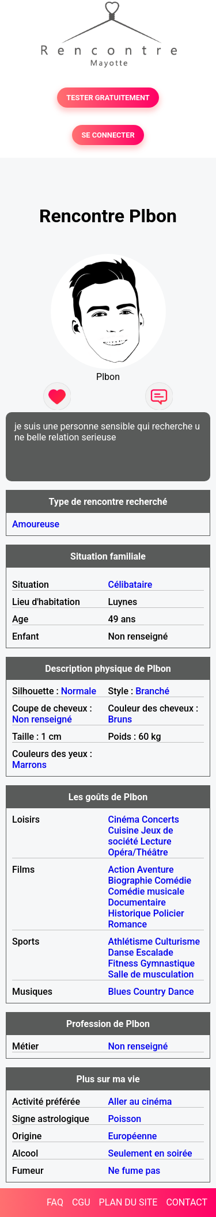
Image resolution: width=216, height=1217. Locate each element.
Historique (129, 913)
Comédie (172, 880)
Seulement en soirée (150, 1153)
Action (121, 869)
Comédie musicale (146, 891)
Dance (181, 991)
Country (149, 991)
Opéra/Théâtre (138, 852)
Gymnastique (168, 963)
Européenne (132, 1136)
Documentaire (137, 902)
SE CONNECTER (107, 135)
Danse (121, 952)
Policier (168, 913)
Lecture (156, 841)
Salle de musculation (151, 974)
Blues (119, 991)
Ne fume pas (134, 1170)
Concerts (160, 819)
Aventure (155, 869)
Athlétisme (130, 941)
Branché (152, 691)
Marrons (29, 764)
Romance (127, 924)
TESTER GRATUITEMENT (108, 97)
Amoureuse (35, 524)
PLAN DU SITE (128, 1202)
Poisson (125, 1118)
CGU (81, 1202)
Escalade (154, 952)
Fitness (123, 963)
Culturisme (177, 941)
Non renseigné (42, 719)
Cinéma (124, 819)
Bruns (120, 719)
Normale (78, 691)
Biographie (130, 880)
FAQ (55, 1202)
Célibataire (130, 584)
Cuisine (123, 830)
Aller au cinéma (140, 1101)
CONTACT (186, 1202)
